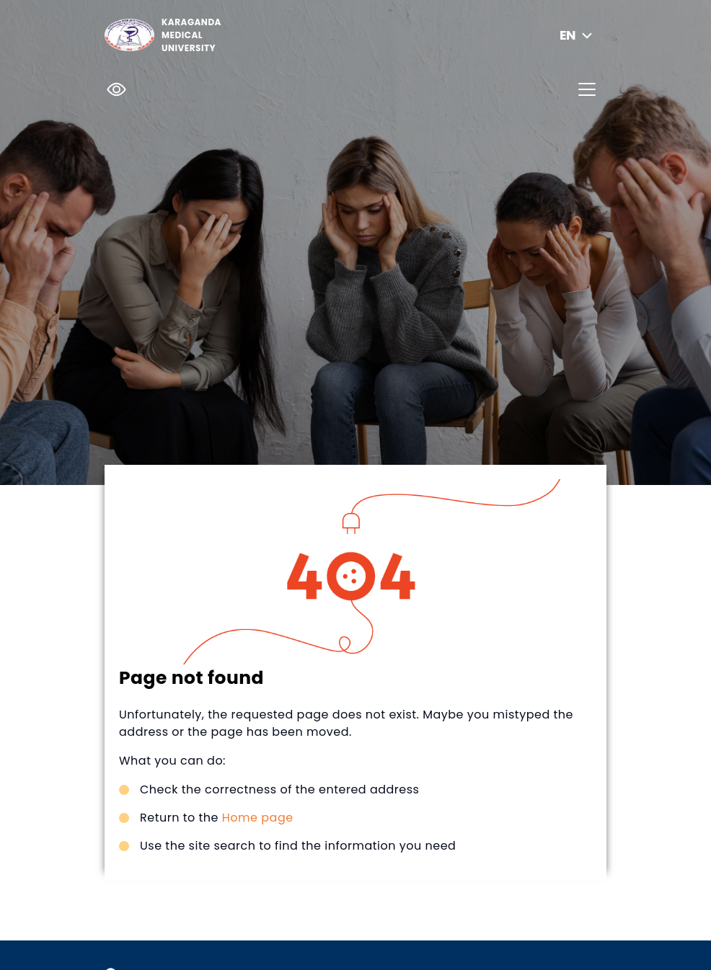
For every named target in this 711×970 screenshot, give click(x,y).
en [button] (578, 35)
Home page (257, 817)
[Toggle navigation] (587, 89)
